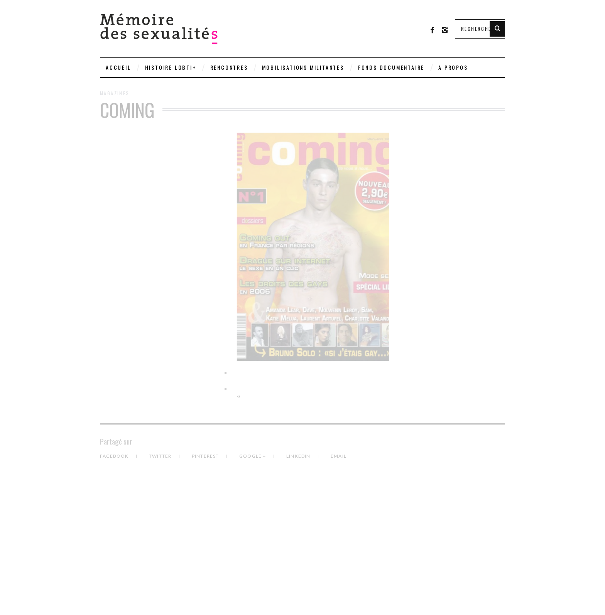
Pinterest (206, 456)
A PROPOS (453, 67)
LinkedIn (299, 456)
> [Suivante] (238, 396)
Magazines (115, 93)
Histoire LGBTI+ (170, 67)
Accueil (118, 67)
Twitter (161, 456)
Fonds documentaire (391, 67)
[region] (302, 266)
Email (338, 456)
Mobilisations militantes (303, 67)
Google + (253, 456)
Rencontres (229, 67)
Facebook (115, 456)
